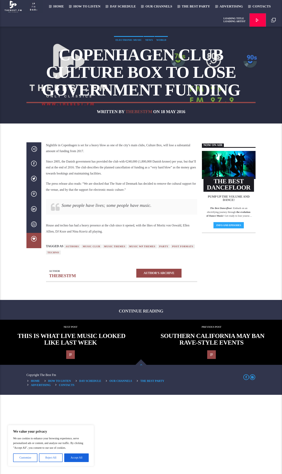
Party (163, 325)
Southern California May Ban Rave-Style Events (213, 418)
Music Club (91, 325)
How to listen (86, 6)
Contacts (261, 6)
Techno (53, 331)
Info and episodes (228, 304)
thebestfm (138, 151)
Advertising (231, 6)
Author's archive (159, 352)
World (161, 79)
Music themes (114, 325)
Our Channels (159, 6)
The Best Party (196, 6)
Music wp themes (142, 325)
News (149, 79)
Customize (25, 457)
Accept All (76, 457)
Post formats (182, 325)
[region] (51, 445)
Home (58, 6)
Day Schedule (123, 6)
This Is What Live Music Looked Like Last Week (72, 418)
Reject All (50, 457)
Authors (72, 325)
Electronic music (129, 79)
